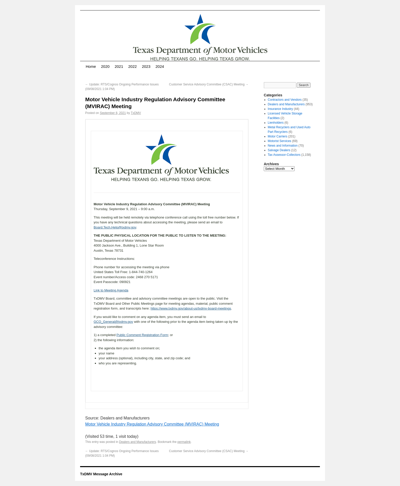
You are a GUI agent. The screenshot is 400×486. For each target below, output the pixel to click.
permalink (184, 442)
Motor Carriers (278, 136)
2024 (160, 66)
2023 (146, 66)
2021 (119, 66)
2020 (105, 66)
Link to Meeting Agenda (111, 290)
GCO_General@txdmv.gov (113, 322)
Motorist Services (279, 141)
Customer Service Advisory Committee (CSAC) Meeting (208, 84)
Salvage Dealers (279, 150)
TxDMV (136, 113)
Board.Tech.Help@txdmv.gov (115, 227)
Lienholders (276, 122)
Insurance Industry (280, 109)
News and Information (283, 145)
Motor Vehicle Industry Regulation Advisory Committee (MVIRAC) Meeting (152, 424)
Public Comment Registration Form (142, 335)
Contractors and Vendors (285, 99)
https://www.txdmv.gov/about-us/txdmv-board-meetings (191, 308)
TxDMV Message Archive (101, 474)
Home (91, 66)
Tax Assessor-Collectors (284, 155)
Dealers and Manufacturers (137, 442)
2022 (132, 66)
